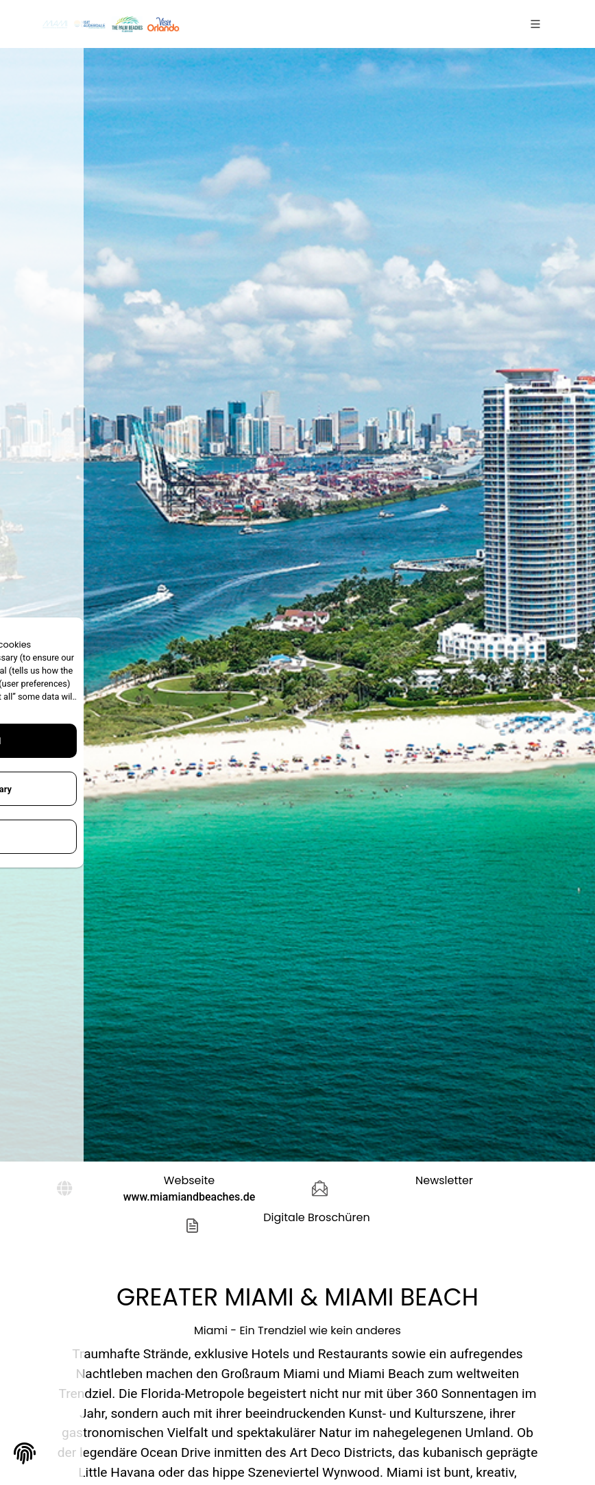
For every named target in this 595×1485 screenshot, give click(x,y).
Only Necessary (103, 789)
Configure (103, 837)
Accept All (103, 741)
